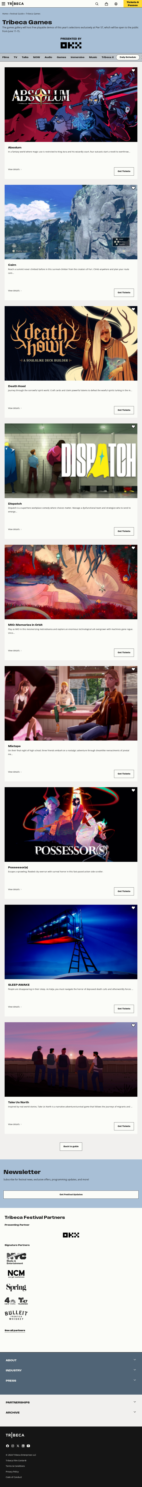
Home (5, 13)
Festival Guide (17, 13)
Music (93, 57)
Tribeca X (108, 57)
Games (61, 57)
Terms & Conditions (15, 1466)
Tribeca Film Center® (16, 1460)
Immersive (77, 57)
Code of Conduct (14, 1477)
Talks (25, 57)
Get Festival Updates (71, 1194)
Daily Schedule (128, 57)
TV (15, 57)
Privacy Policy (12, 1471)
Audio (48, 57)
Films (5, 57)
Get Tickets (124, 171)
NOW (36, 57)
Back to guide (71, 1146)
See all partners (15, 1330)
